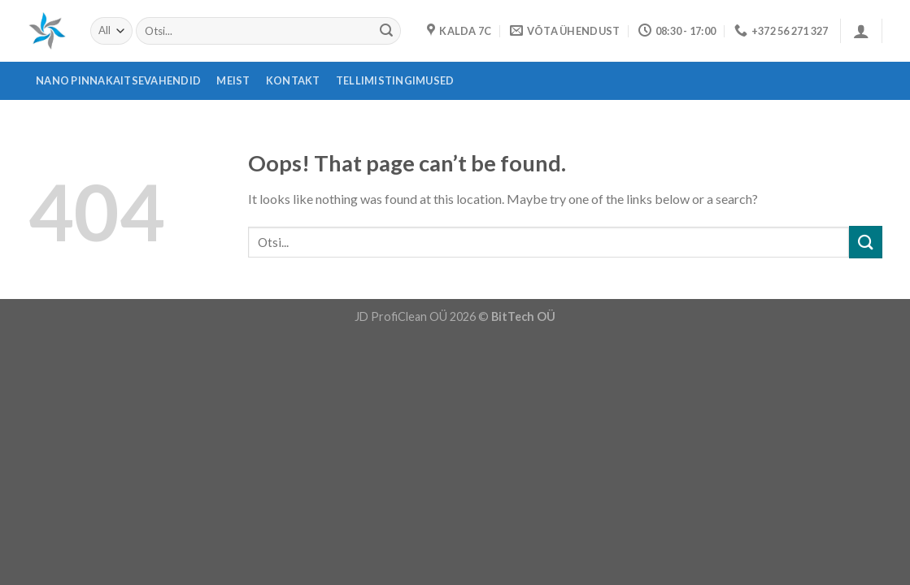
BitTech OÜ (523, 316)
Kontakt (293, 80)
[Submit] (386, 31)
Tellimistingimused (395, 80)
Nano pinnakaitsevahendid (118, 80)
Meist (233, 80)
